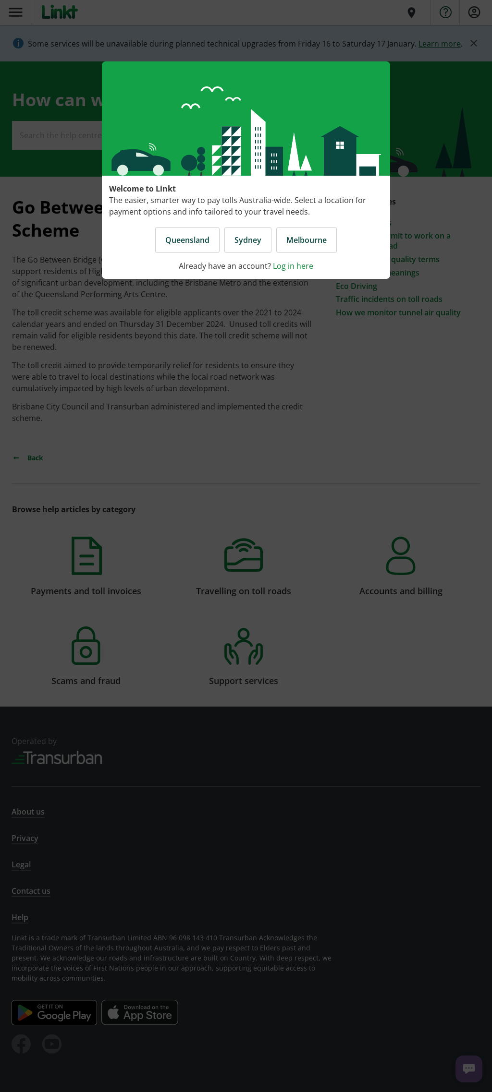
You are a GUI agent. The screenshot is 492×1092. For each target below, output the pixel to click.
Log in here (293, 266)
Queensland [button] (187, 240)
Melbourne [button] (306, 240)
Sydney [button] (247, 240)
